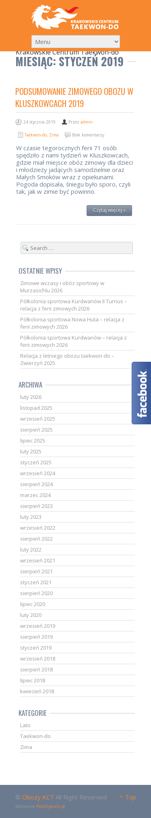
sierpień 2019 (36, 636)
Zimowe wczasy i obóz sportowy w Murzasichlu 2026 (62, 286)
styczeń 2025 (36, 462)
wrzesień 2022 (37, 527)
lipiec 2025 (32, 440)
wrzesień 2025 (37, 418)
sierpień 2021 (36, 571)
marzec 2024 (35, 495)
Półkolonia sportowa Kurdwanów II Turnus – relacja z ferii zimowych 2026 (73, 305)
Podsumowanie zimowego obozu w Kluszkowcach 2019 (74, 97)
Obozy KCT (38, 797)
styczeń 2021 (36, 582)
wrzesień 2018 (37, 658)
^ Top (128, 797)
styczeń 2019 (36, 647)
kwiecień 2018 (37, 691)
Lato (25, 725)
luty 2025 (30, 451)
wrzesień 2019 (37, 625)
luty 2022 (30, 549)
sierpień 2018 (36, 669)
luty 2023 (30, 516)
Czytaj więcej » (109, 210)
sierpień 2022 (36, 538)
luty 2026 (30, 397)
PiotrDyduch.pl (50, 806)
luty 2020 (30, 615)
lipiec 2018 (32, 680)
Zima (54, 135)
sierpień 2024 (36, 484)
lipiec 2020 (32, 604)
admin (87, 122)
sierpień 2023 (36, 506)
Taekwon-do (36, 135)
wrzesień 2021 (37, 560)
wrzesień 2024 (37, 473)
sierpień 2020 (36, 593)
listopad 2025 (36, 407)
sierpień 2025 (36, 429)
